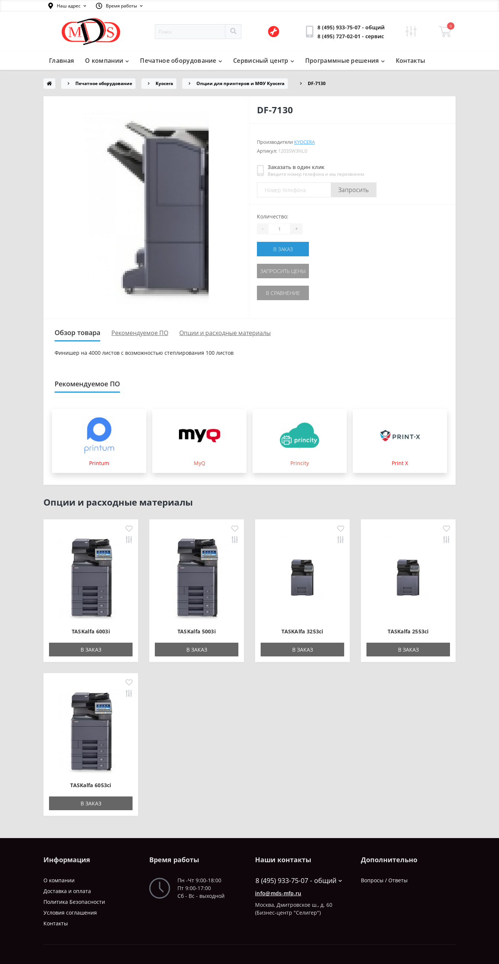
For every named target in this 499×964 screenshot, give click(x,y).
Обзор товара (77, 332)
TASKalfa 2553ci (408, 631)
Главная (61, 60)
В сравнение (283, 292)
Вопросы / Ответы (384, 880)
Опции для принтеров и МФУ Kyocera (240, 83)
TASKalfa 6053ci (90, 785)
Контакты (410, 60)
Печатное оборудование (181, 60)
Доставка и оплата (67, 891)
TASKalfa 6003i (91, 631)
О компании (107, 60)
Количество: (272, 216)
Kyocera (164, 83)
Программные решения (345, 60)
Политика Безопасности (74, 901)
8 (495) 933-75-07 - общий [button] (298, 880)
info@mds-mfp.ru (278, 893)
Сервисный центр (263, 60)
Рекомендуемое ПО (139, 333)
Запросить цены (283, 271)
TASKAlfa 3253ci (302, 631)
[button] (67, 6)
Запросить (353, 190)
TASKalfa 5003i (196, 631)
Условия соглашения (70, 912)
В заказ (283, 249)
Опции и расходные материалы (225, 333)
